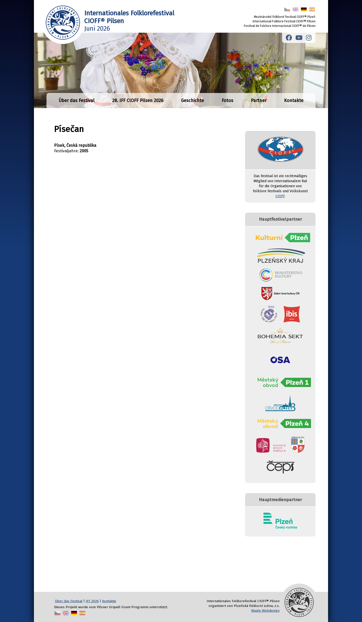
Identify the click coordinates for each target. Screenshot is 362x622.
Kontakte (293, 100)
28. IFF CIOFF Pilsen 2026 (137, 100)
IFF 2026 (92, 601)
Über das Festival (77, 100)
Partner (258, 100)
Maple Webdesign (265, 610)
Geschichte (192, 100)
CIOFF (280, 196)
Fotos (227, 100)
